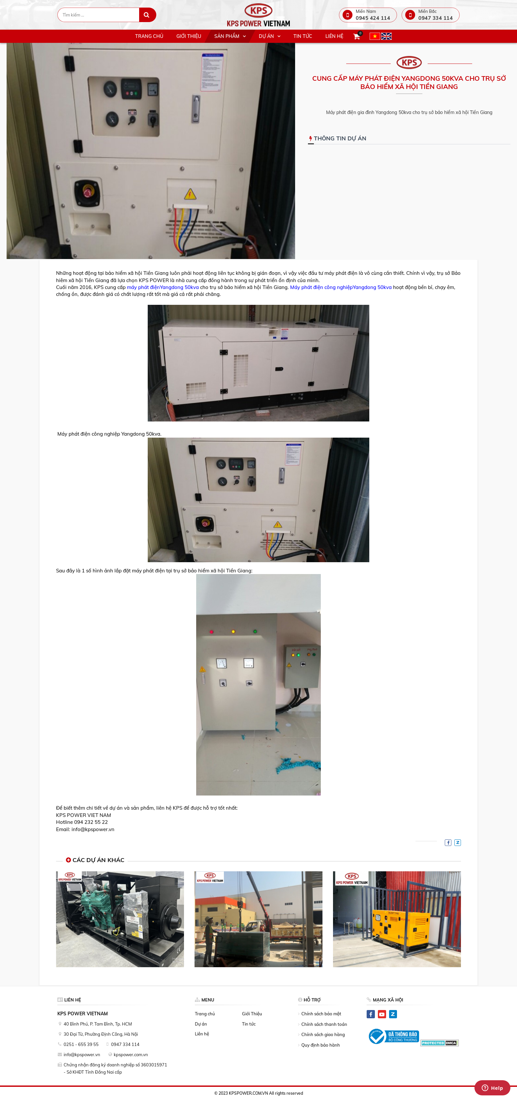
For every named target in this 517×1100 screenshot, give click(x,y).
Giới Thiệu (252, 1013)
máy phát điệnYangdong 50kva (163, 287)
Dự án (201, 1024)
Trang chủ (205, 1013)
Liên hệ (202, 1033)
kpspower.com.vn (131, 1054)
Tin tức (249, 1024)
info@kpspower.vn (82, 1054)
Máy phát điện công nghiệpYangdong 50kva (341, 287)
